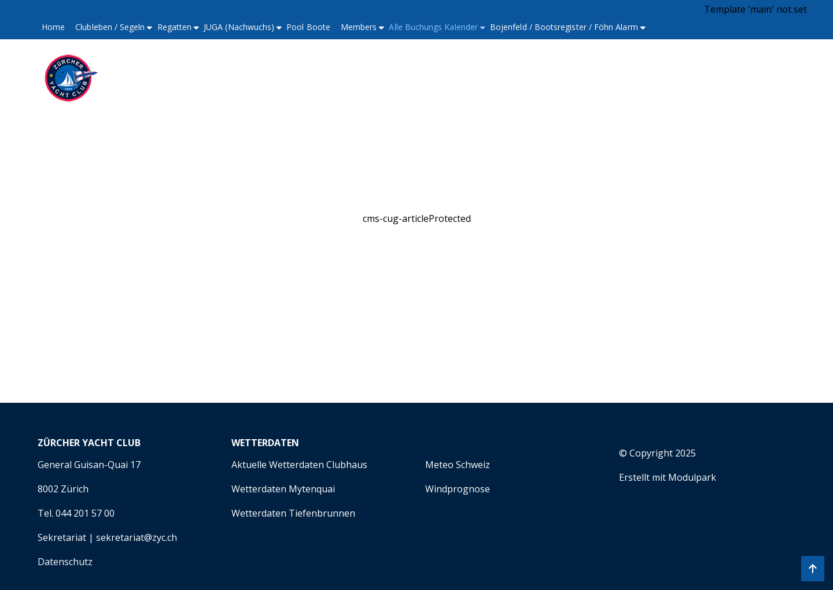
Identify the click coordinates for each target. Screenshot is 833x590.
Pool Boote (308, 26)
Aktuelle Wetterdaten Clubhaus (299, 464)
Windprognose (457, 489)
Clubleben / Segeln (110, 26)
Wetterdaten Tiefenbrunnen (293, 513)
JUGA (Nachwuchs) (239, 26)
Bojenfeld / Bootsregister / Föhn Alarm (564, 26)
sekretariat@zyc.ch (136, 537)
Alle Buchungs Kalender (433, 26)
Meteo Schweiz (457, 464)
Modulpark (692, 477)
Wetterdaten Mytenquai (283, 489)
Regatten (174, 26)
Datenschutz (65, 561)
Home (53, 26)
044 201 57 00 (85, 513)
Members (359, 26)
